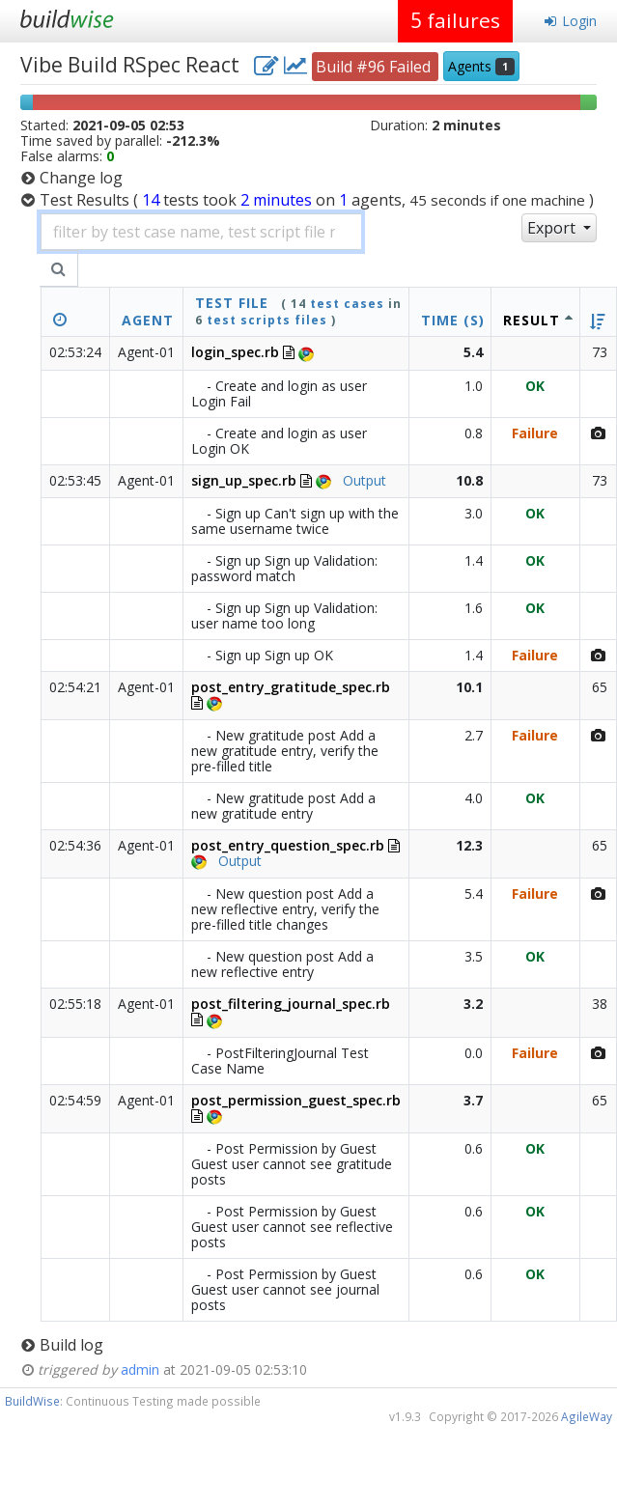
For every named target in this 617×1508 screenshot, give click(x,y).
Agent (148, 320)
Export (553, 227)
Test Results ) (317, 200)
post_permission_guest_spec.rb (296, 1100)
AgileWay (586, 1416)
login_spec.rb (235, 352)
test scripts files (267, 320)
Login (570, 21)
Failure (535, 433)
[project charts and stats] (295, 64)
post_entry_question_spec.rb (287, 845)
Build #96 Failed (375, 66)
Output (364, 480)
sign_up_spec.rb (243, 480)
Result (531, 320)
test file (231, 302)
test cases (347, 303)
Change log (81, 177)
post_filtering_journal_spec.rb (290, 1003)
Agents (481, 66)
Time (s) (453, 320)
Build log (71, 1345)
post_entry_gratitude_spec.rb (290, 687)
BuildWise (32, 1401)
